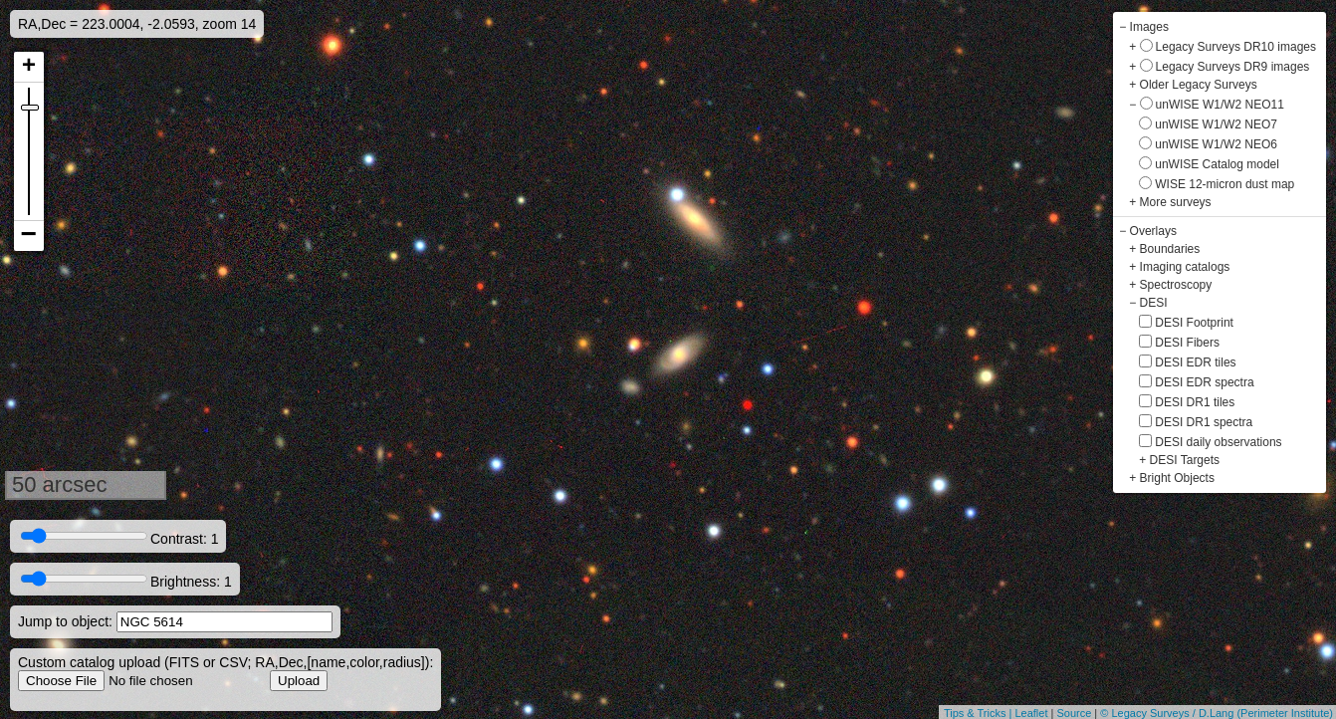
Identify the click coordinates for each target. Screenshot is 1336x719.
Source (1073, 713)
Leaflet (1030, 713)
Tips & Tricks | (979, 713)
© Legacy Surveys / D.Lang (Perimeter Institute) (1216, 713)
